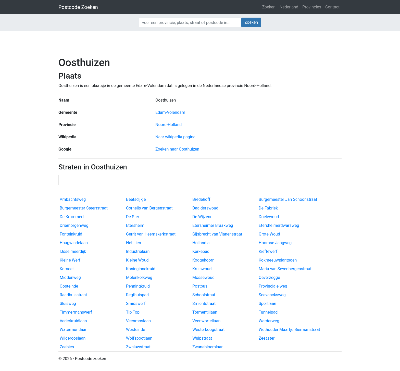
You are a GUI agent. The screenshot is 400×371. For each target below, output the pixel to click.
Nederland (289, 7)
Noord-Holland (168, 124)
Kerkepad (200, 251)
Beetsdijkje (136, 199)
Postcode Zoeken (78, 7)
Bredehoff (201, 199)
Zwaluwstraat (138, 346)
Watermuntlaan (74, 329)
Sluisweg (68, 303)
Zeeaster (267, 338)
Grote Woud (269, 234)
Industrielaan (137, 251)
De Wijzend (202, 216)
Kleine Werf (70, 260)
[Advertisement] (200, 43)
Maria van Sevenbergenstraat (285, 268)
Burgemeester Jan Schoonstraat (288, 199)
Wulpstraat (202, 338)
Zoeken (269, 7)
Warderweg (269, 320)
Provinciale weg (273, 286)
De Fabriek (268, 208)
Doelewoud (269, 216)
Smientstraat (204, 303)
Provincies (311, 7)
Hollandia (200, 242)
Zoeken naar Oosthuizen (177, 149)
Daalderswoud (205, 208)
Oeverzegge (269, 277)
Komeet (67, 268)
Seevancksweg (272, 294)
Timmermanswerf (76, 312)
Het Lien (133, 242)
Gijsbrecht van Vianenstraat (217, 234)
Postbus (199, 286)
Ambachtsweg (73, 199)
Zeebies (67, 346)
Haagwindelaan (74, 242)
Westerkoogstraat (208, 329)
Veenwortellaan (206, 320)
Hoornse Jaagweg (275, 242)
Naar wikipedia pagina (175, 136)
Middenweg (70, 277)
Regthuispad (137, 294)
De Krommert (72, 216)
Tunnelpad (268, 312)
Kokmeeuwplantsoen (278, 260)
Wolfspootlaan (139, 338)
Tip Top (133, 312)
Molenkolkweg (139, 277)
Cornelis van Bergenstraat (149, 208)
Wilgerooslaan (72, 338)
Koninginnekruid (140, 268)
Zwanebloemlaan (207, 346)
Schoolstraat (203, 294)
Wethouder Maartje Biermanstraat (289, 329)
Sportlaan (267, 303)
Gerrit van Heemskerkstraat (151, 234)
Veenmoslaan (138, 320)
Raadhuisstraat (73, 294)
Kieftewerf (268, 251)
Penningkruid (138, 286)
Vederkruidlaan (73, 320)
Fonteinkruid (71, 234)
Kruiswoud (201, 268)
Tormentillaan (204, 312)
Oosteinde (69, 286)
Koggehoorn (203, 260)
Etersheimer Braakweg (212, 225)
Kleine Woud (137, 260)
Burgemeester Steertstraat (84, 208)
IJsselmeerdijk (73, 251)
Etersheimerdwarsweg (279, 225)
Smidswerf (135, 303)
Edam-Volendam (170, 112)
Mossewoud (203, 277)
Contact (332, 7)
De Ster (132, 216)
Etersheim (135, 225)
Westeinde (135, 329)
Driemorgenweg (74, 225)
